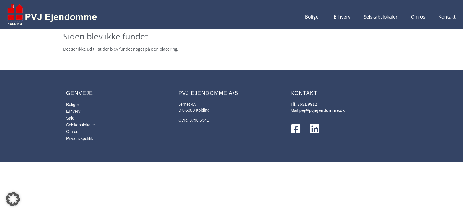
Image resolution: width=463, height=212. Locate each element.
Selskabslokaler (381, 17)
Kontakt (447, 17)
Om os (418, 17)
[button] (13, 199)
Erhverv (342, 17)
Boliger (312, 17)
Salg (70, 118)
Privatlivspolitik (79, 138)
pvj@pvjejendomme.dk (322, 110)
